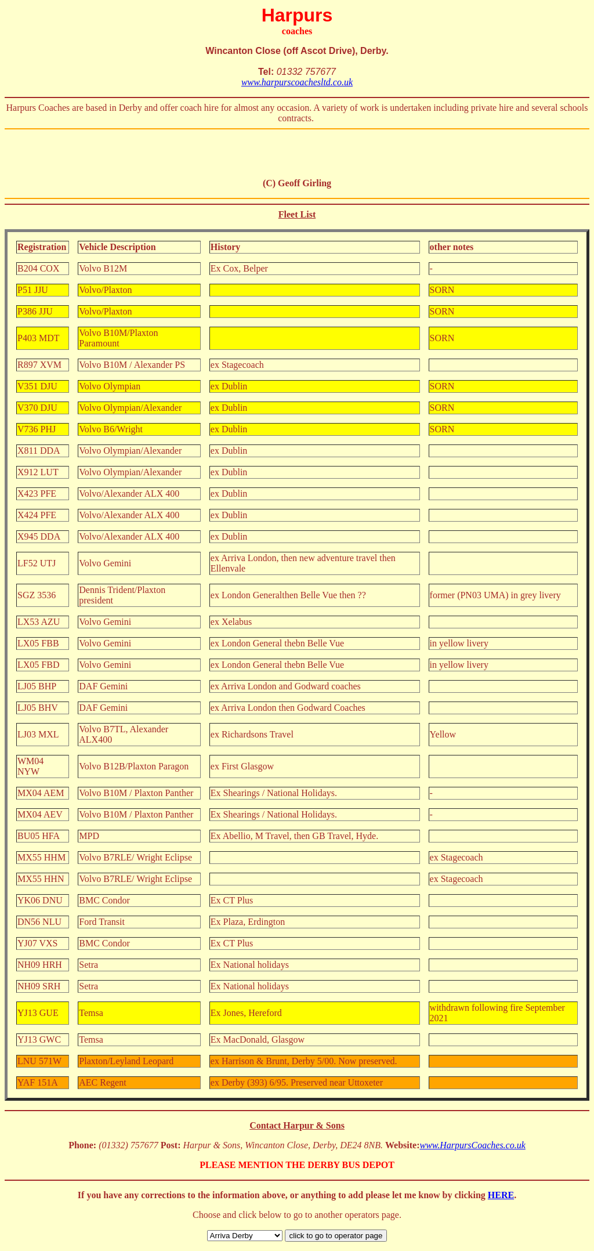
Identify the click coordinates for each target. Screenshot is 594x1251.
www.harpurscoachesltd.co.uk (297, 82)
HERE (501, 1195)
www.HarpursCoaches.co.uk (472, 1145)
